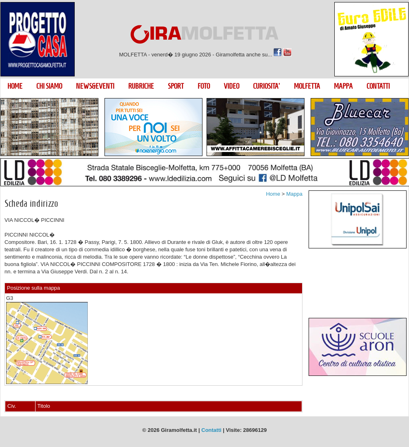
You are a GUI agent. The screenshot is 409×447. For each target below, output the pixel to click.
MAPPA (343, 86)
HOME (14, 86)
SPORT (176, 86)
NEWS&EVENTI (95, 86)
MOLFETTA (307, 86)
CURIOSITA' (266, 86)
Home (273, 194)
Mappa (294, 194)
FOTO (204, 86)
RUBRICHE (141, 86)
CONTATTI (378, 86)
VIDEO (231, 86)
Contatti (211, 430)
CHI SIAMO (49, 86)
